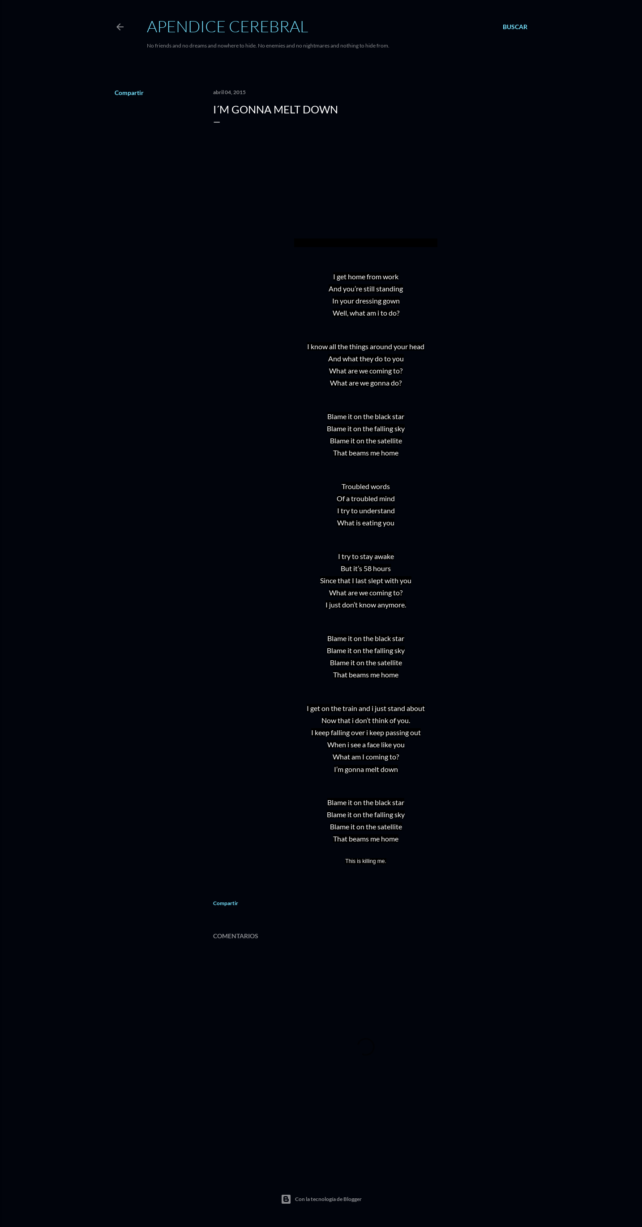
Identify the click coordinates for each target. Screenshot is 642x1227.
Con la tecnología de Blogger (321, 1199)
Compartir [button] (129, 92)
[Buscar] (515, 27)
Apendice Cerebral (227, 26)
